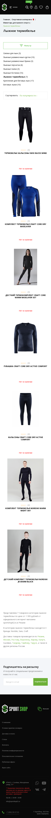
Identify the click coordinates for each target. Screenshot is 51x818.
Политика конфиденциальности (13, 751)
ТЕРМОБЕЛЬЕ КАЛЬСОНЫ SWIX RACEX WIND (25, 153)
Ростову (15, 639)
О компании (6, 722)
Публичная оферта (8, 762)
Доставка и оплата (8, 734)
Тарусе (34, 643)
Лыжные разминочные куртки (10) (19, 57)
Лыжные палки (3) (11, 69)
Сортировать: (11, 95)
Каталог (43, 709)
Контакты (5, 745)
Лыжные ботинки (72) (13, 73)
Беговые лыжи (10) (12, 84)
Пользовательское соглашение (12, 756)
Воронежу (25, 639)
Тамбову (25, 643)
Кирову (34, 639)
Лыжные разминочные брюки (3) (18, 61)
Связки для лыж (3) (12, 53)
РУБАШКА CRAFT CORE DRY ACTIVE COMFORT (25, 366)
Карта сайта (6, 768)
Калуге (42, 639)
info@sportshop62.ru (13, 801)
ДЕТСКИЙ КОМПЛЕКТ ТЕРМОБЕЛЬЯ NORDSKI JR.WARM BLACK (25, 580)
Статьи (4, 739)
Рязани (41, 636)
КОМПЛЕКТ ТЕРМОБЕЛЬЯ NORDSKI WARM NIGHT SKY (25, 509)
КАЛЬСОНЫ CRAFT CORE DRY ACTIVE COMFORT (25, 438)
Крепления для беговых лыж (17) (18, 80)
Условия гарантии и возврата (12, 728)
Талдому (16, 643)
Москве (6, 639)
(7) (15, 76)
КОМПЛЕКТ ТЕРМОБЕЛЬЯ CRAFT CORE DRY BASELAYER (25, 225)
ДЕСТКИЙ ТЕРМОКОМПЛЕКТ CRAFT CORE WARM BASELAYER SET (25, 296)
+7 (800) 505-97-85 (12, 812)
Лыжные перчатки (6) (13, 65)
